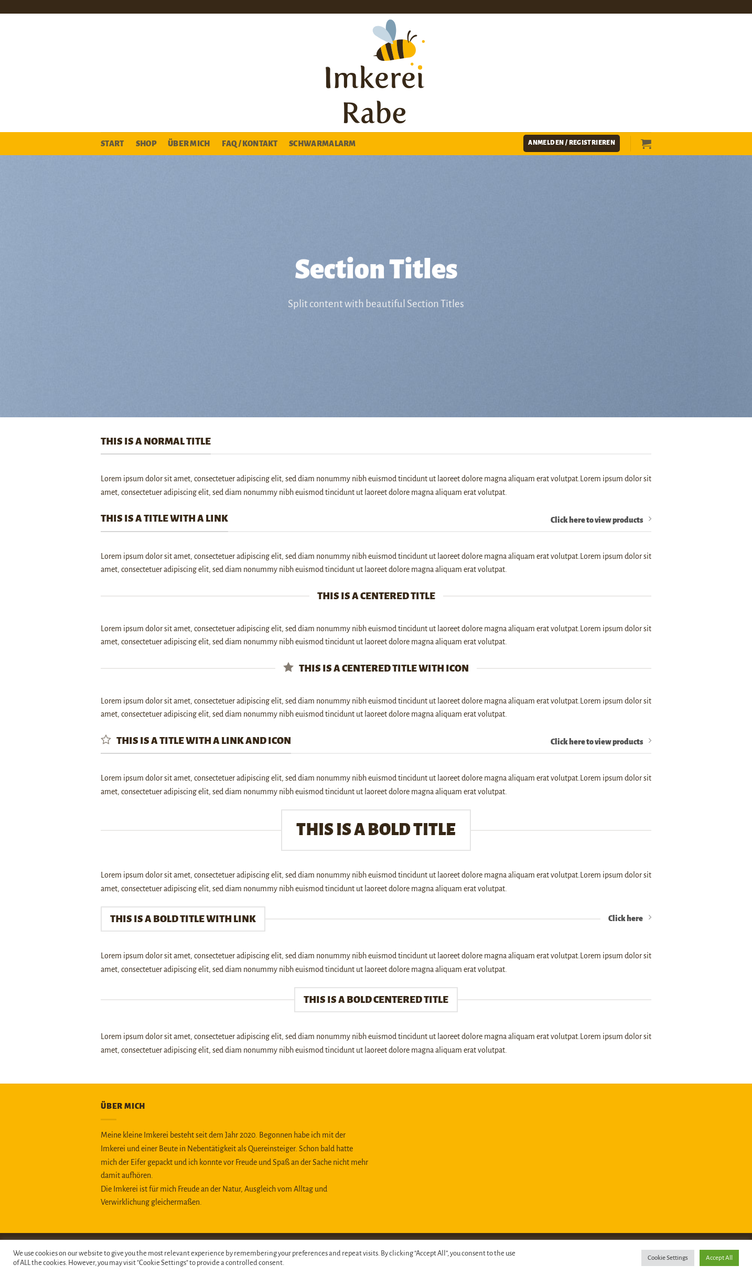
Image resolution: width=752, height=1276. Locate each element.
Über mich (189, 143)
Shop (146, 143)
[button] (571, 143)
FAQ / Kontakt (249, 143)
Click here (629, 918)
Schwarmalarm (322, 143)
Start (112, 143)
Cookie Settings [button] (668, 1258)
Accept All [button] (719, 1258)
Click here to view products (601, 519)
